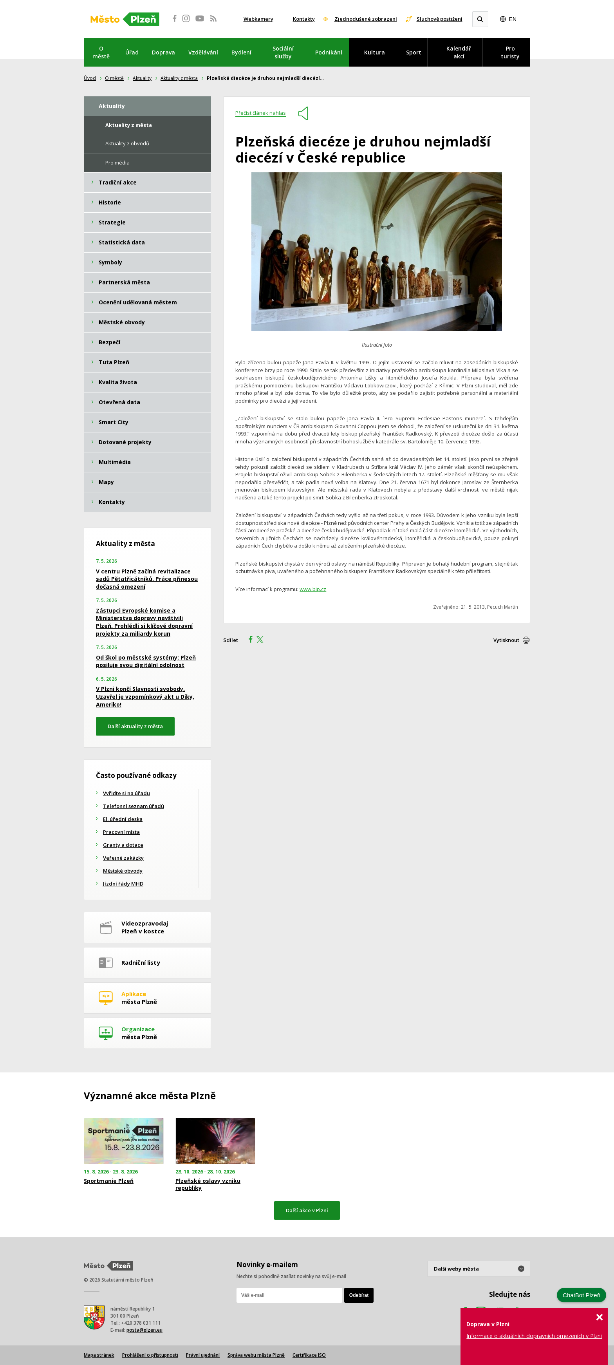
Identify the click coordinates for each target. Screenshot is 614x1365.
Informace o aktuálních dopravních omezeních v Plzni (534, 1336)
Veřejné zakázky (123, 857)
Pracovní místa (121, 831)
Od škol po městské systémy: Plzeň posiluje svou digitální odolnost (146, 661)
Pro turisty (510, 52)
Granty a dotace (123, 844)
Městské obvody (123, 870)
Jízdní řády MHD (123, 883)
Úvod (90, 78)
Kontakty (304, 18)
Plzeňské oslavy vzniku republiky (207, 1184)
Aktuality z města (179, 78)
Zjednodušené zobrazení (365, 18)
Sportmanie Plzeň (109, 1180)
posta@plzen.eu (144, 1330)
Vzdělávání (203, 52)
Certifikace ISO (309, 1355)
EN (512, 19)
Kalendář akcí (458, 52)
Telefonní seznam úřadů (133, 806)
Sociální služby (283, 52)
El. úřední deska (123, 819)
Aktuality (142, 78)
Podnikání (328, 52)
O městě (101, 52)
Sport (413, 52)
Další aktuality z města (135, 726)
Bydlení (241, 52)
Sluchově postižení (439, 18)
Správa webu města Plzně (256, 1355)
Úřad (132, 52)
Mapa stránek (99, 1355)
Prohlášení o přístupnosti (150, 1355)
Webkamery (258, 18)
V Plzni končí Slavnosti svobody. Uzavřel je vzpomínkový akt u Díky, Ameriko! (145, 696)
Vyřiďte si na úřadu (126, 793)
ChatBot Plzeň (581, 1295)
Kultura (374, 52)
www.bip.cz (313, 589)
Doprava (163, 52)
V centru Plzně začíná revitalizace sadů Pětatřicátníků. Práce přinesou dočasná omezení (147, 579)
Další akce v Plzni (307, 1210)
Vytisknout (506, 640)
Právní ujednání (203, 1355)
